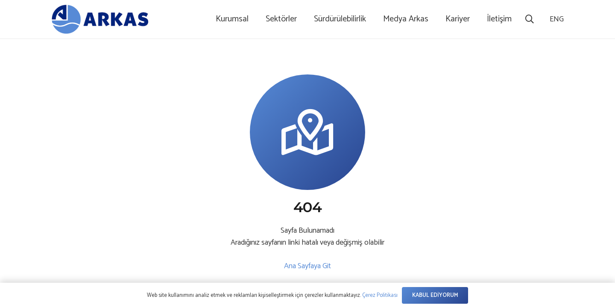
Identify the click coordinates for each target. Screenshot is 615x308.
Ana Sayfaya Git (307, 266)
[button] (529, 19)
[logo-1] (100, 19)
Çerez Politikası (380, 295)
